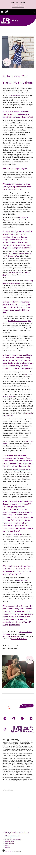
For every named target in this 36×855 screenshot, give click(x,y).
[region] (18, 4)
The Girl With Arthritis (14, 95)
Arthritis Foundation (14, 534)
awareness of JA (22, 580)
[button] (2, 12)
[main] (18, 79)
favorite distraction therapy (22, 469)
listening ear (28, 374)
